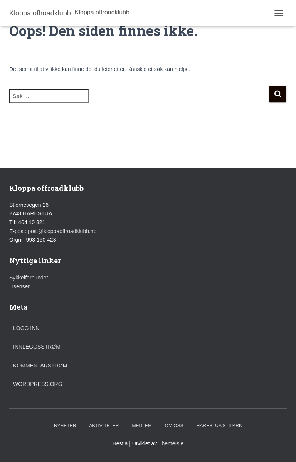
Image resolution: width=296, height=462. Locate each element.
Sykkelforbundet (28, 277)
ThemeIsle (170, 443)
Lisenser (19, 286)
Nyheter (65, 425)
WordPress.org (37, 384)
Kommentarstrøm (40, 365)
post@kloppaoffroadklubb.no (62, 231)
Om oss (174, 425)
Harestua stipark (219, 425)
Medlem (141, 425)
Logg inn (26, 328)
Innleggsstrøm (37, 347)
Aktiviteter (104, 425)
